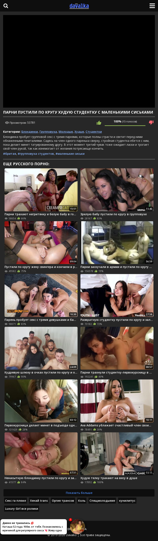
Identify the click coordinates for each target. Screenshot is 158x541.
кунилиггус (127, 501)
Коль (81, 501)
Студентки (94, 132)
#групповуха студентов (36, 154)
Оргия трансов (63, 501)
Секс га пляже (15, 501)
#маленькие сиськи (70, 154)
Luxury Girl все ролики (21, 509)
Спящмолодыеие (102, 501)
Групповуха (48, 132)
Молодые (66, 132)
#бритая (9, 154)
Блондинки (29, 132)
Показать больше (79, 493)
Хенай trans (39, 501)
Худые (79, 132)
